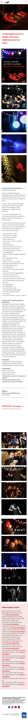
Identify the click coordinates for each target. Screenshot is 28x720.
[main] (14, 38)
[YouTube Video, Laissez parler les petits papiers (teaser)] (14, 421)
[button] (2, 2)
